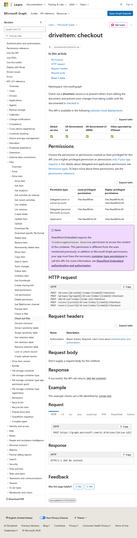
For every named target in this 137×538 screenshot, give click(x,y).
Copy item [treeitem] (20, 256)
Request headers (59, 68)
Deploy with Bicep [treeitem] (16, 67)
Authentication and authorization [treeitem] (23, 43)
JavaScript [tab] (91, 414)
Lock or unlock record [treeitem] (26, 351)
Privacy (72, 525)
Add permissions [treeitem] (23, 289)
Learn (51, 24)
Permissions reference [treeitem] (18, 48)
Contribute (59, 525)
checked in (72, 103)
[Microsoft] (6, 4)
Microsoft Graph (66, 24)
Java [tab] (79, 414)
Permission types (58, 168)
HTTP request (58, 64)
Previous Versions (30, 525)
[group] (91, 433)
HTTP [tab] (53, 414)
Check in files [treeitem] (21, 313)
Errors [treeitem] (10, 76)
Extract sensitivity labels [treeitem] (27, 327)
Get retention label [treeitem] (24, 337)
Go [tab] (70, 414)
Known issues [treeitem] (13, 71)
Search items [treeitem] (21, 261)
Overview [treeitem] (14, 86)
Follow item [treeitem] (20, 270)
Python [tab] (130, 414)
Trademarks (10, 530)
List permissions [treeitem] (23, 294)
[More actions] (131, 25)
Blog (45, 525)
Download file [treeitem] (21, 228)
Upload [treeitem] (18, 223)
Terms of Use (121, 525)
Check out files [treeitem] (22, 318)
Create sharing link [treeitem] (24, 285)
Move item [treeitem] (20, 252)
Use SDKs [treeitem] (11, 57)
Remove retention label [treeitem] (26, 346)
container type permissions (108, 256)
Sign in (129, 4)
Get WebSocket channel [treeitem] (27, 304)
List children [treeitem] (21, 204)
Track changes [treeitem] (22, 266)
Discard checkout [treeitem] (23, 323)
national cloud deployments (106, 110)
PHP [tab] (104, 414)
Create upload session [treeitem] (26, 356)
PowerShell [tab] (116, 414)
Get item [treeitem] (19, 185)
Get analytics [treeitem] (21, 190)
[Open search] (121, 4)
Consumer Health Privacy (96, 525)
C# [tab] (62, 414)
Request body (58, 72)
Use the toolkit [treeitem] (14, 62)
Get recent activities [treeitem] (25, 199)
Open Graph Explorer (120, 13)
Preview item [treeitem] (21, 308)
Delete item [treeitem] (20, 237)
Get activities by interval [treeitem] (27, 195)
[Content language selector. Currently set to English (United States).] (19, 518)
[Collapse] (40, 22)
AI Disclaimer (10, 525)
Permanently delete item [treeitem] (27, 247)
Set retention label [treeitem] (24, 342)
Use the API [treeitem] (13, 52)
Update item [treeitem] (21, 218)
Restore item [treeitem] (21, 242)
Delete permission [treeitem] (24, 299)
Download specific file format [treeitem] (29, 233)
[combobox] (25, 29)
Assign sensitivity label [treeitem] (26, 332)
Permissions (57, 59)
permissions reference (61, 173)
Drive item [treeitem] (20, 180)
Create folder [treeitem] (21, 214)
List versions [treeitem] (21, 209)
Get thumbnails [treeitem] (22, 280)
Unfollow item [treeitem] (22, 275)
